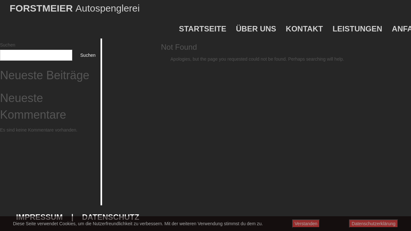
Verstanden (306, 223)
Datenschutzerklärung (373, 223)
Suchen (7, 44)
